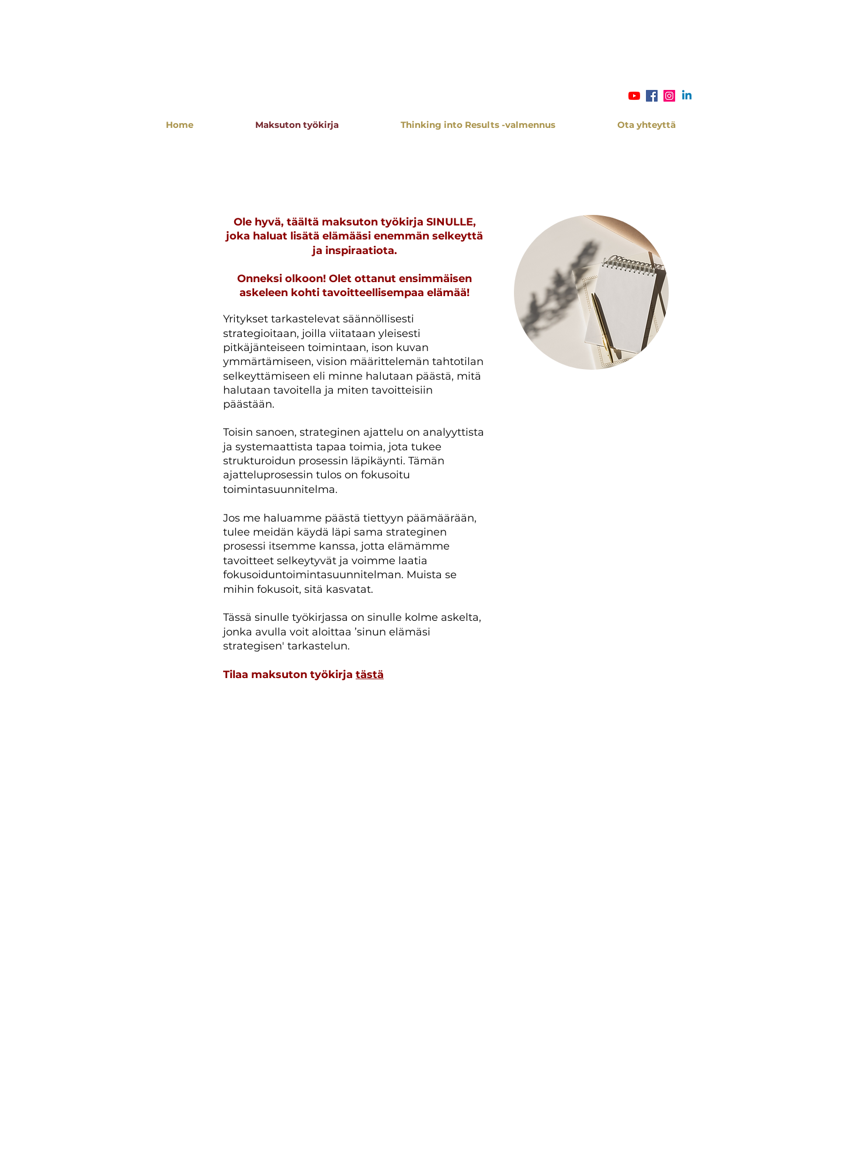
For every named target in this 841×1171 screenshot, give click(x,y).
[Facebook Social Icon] (652, 96)
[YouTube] (634, 96)
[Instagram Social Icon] (669, 96)
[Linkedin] (687, 96)
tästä (370, 674)
